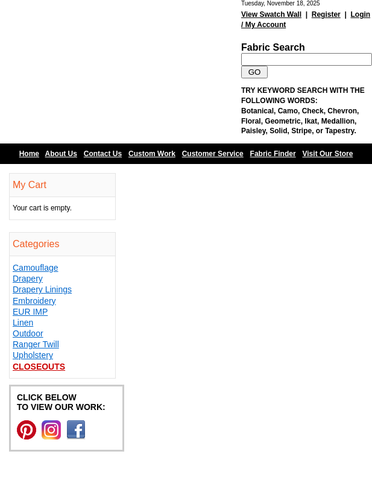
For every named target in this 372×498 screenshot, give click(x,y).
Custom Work (151, 154)
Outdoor (28, 333)
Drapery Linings (42, 289)
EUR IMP (30, 312)
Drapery (28, 278)
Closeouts (39, 366)
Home (29, 154)
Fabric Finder (273, 154)
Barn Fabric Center (120, 72)
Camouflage (35, 268)
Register (326, 14)
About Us (61, 154)
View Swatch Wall (271, 14)
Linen (23, 322)
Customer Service (213, 154)
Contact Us (103, 154)
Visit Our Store (328, 154)
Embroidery (34, 301)
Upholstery (33, 355)
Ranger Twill (36, 344)
